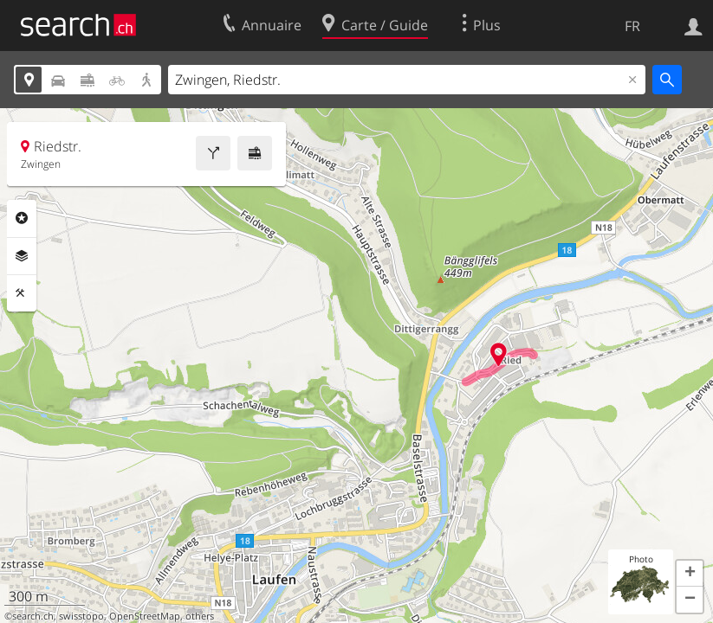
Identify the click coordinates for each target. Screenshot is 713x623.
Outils (21, 293)
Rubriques (21, 218)
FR (632, 25)
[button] (690, 574)
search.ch (33, 616)
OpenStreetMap (144, 616)
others (199, 616)
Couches (21, 256)
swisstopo (81, 616)
